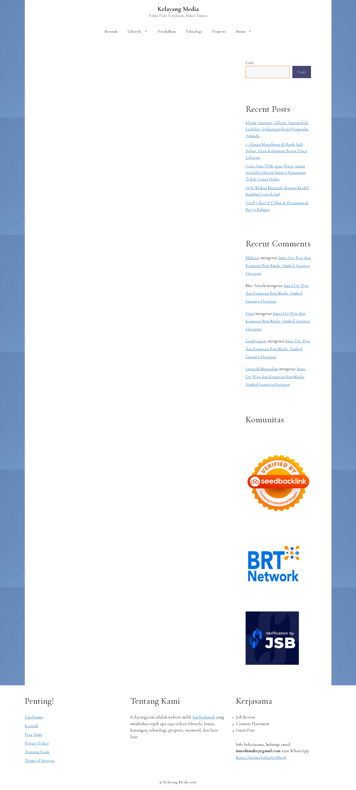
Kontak (31, 725)
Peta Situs (33, 734)
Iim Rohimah (203, 717)
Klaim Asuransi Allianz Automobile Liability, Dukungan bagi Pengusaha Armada (277, 129)
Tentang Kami (37, 752)
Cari (250, 62)
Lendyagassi (256, 341)
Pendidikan (167, 31)
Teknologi (194, 31)
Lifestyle (140, 31)
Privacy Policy (37, 743)
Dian (250, 313)
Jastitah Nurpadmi (262, 369)
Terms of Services (40, 760)
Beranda (111, 31)
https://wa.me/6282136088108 (261, 757)
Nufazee (253, 257)
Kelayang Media (178, 9)
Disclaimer (34, 717)
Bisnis (246, 31)
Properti (219, 31)
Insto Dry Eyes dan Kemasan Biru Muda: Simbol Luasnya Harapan (278, 265)
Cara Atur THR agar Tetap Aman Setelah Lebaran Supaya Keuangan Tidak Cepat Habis (276, 172)
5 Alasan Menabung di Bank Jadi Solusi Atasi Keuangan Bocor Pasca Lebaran (276, 151)
